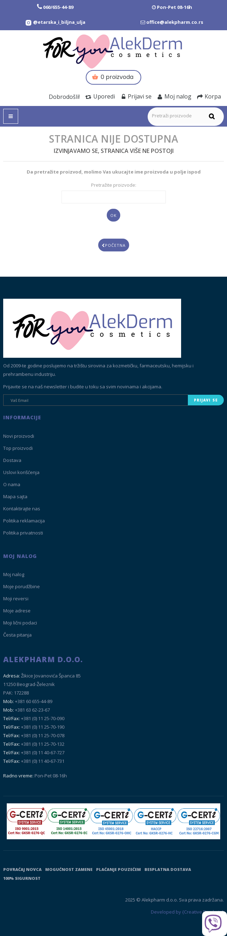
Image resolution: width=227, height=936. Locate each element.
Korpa (209, 96)
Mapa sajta (15, 496)
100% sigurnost (22, 878)
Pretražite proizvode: (113, 185)
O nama (11, 484)
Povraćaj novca (22, 869)
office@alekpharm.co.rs (174, 22)
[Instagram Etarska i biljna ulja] (55, 22)
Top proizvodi (18, 448)
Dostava (12, 460)
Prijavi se (136, 96)
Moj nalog (174, 96)
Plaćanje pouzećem (118, 869)
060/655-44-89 (58, 7)
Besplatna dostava (167, 869)
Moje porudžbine (21, 586)
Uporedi (100, 96)
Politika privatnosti (23, 533)
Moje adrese (17, 610)
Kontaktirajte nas (21, 508)
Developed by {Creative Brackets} (187, 912)
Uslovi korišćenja (21, 472)
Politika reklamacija (24, 520)
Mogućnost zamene (69, 869)
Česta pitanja (17, 635)
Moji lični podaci (20, 622)
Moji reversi (15, 598)
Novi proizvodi (18, 436)
